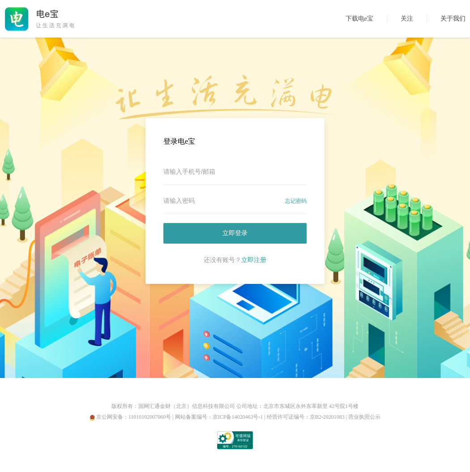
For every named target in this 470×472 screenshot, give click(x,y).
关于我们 (453, 18)
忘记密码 (296, 201)
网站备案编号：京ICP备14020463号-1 (219, 417)
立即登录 (235, 233)
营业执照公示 (364, 417)
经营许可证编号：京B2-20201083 (306, 417)
